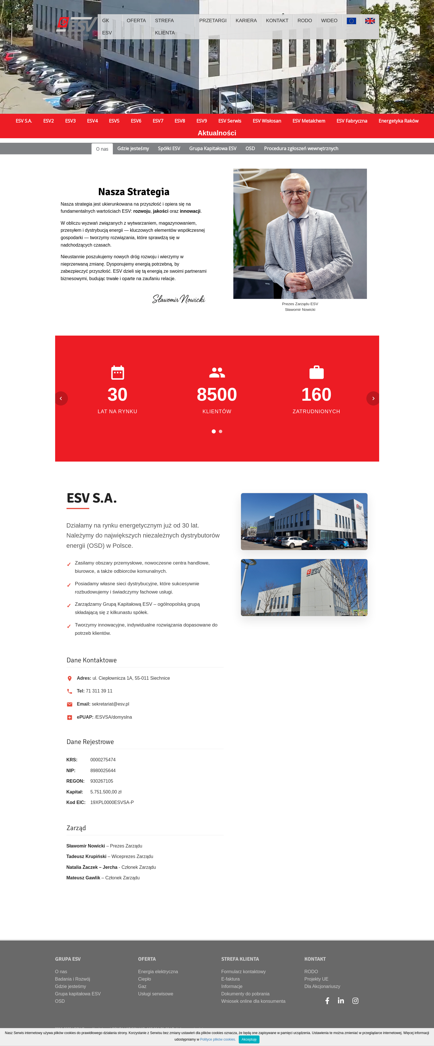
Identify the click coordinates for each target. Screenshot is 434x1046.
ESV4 (92, 121)
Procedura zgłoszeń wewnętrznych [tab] (301, 148)
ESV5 (114, 121)
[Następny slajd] (373, 398)
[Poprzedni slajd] (61, 398)
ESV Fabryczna (352, 121)
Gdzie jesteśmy (70, 986)
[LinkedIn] (341, 1001)
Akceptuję (249, 1039)
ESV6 (136, 121)
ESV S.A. (24, 121)
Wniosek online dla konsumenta (253, 1001)
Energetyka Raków (398, 121)
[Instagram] (355, 1001)
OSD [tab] (250, 148)
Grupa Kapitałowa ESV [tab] (212, 148)
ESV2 (48, 121)
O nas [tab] (102, 149)
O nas (61, 971)
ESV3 (70, 121)
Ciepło (144, 979)
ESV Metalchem (308, 121)
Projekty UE (316, 979)
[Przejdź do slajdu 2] (220, 431)
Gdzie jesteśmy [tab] (133, 148)
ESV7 (158, 121)
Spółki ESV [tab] (169, 148)
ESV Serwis (229, 121)
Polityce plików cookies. (218, 1039)
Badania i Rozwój (72, 979)
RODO (311, 971)
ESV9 (201, 121)
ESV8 (180, 121)
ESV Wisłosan (267, 121)
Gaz (142, 986)
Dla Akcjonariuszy (322, 986)
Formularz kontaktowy (243, 971)
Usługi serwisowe (155, 993)
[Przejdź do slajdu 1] (213, 431)
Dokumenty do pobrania (245, 993)
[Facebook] (327, 1001)
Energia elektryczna (158, 971)
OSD (60, 1001)
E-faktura (230, 979)
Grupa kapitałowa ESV (78, 993)
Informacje (232, 986)
